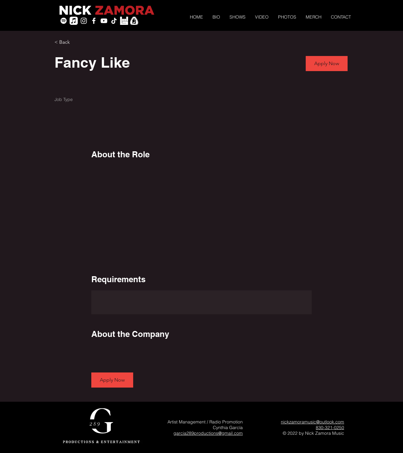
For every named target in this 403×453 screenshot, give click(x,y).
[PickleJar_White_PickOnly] (134, 21)
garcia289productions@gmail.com (208, 433)
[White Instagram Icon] (84, 21)
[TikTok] (114, 21)
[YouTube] (104, 21)
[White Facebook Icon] (94, 21)
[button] (327, 63)
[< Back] (76, 42)
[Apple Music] (74, 21)
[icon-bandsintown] (124, 21)
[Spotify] (64, 21)
